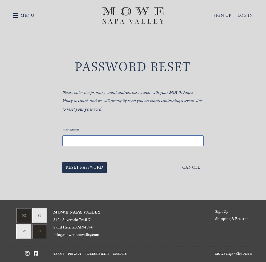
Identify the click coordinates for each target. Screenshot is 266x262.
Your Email (70, 130)
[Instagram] (27, 253)
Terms (58, 254)
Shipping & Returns (231, 218)
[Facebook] (36, 253)
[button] (24, 15)
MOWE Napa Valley (133, 15)
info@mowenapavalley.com (76, 234)
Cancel (191, 167)
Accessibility (97, 254)
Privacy (75, 254)
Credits (120, 254)
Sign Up (222, 211)
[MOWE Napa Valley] (32, 223)
